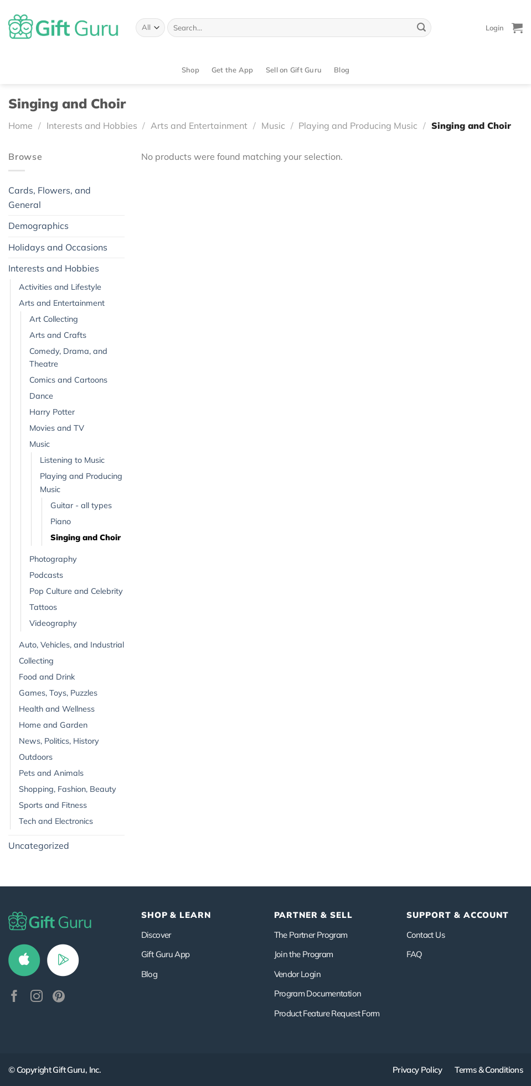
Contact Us (425, 935)
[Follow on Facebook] (14, 997)
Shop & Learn (176, 915)
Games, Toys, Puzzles (58, 693)
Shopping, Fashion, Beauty (67, 789)
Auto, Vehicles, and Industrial (71, 645)
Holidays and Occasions (57, 247)
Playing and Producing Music (357, 125)
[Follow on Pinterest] (59, 997)
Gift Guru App (165, 954)
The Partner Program (311, 935)
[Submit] (421, 27)
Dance (41, 396)
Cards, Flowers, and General (49, 197)
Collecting (36, 661)
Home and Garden (53, 725)
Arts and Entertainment (199, 125)
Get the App (233, 69)
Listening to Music (72, 460)
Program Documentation (318, 993)
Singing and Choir (85, 537)
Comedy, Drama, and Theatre (68, 357)
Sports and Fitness (53, 805)
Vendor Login (297, 974)
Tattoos (43, 607)
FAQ (414, 954)
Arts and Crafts (57, 335)
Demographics (38, 225)
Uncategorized (38, 845)
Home (20, 125)
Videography (53, 623)
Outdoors (36, 757)
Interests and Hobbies (92, 125)
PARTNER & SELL (313, 915)
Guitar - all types (81, 505)
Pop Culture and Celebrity (76, 591)
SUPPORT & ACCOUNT (457, 915)
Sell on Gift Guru (294, 69)
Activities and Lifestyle (60, 287)
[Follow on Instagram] (36, 997)
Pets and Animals (51, 773)
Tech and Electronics (56, 821)
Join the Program (303, 954)
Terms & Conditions (489, 1069)
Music (273, 125)
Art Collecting (53, 319)
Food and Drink (47, 677)
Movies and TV (56, 428)
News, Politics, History (59, 741)
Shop (190, 69)
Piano (60, 521)
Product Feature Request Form (327, 1013)
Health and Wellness (57, 709)
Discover (156, 935)
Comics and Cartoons (68, 380)
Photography (53, 559)
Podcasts (46, 575)
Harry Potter (52, 412)
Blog (341, 69)
